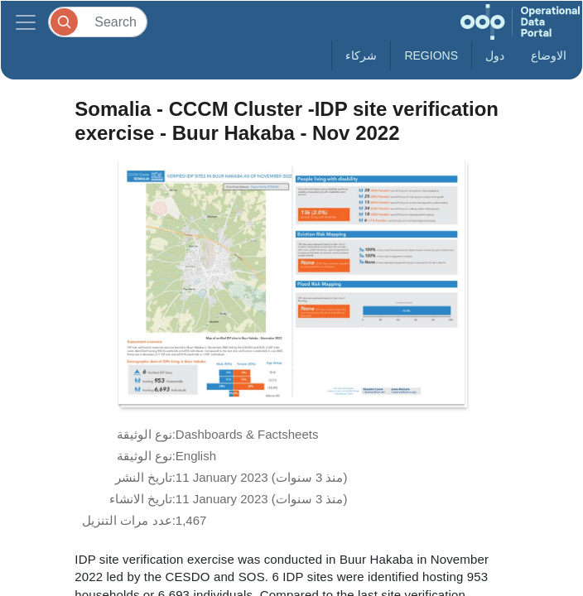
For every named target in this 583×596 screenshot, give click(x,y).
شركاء (361, 55)
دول (494, 55)
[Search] (97, 22)
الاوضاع (548, 55)
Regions (431, 55)
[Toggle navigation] (25, 22)
